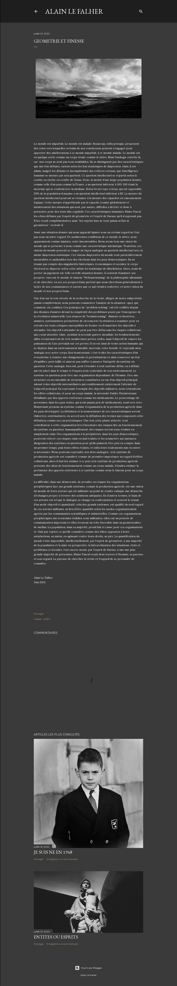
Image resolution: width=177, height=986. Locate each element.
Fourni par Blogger (88, 968)
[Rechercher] (141, 10)
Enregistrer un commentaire (62, 859)
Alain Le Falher (74, 11)
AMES (46, 619)
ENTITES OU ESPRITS (56, 937)
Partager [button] (39, 613)
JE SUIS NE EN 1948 (53, 852)
